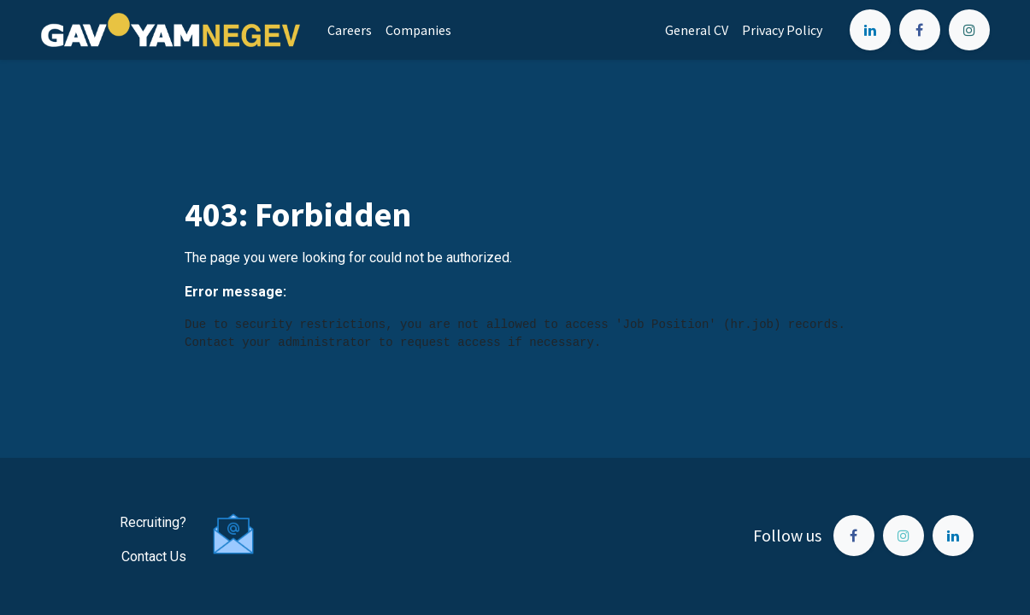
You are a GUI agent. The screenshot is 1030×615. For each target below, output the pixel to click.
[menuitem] (350, 30)
